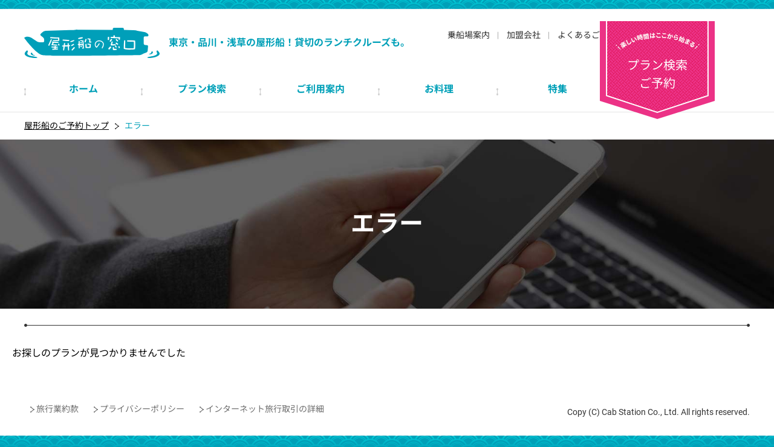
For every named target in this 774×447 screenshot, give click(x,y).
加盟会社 (524, 35)
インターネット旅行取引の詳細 (265, 409)
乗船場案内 (468, 35)
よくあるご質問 (587, 35)
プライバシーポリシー (142, 409)
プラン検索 (692, 53)
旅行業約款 (57, 409)
